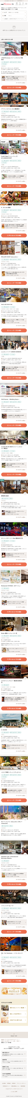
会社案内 (4, 1083)
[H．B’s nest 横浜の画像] (14, 198)
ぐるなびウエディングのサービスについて (13, 1088)
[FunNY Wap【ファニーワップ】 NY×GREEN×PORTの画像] (14, 147)
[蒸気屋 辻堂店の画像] (14, 487)
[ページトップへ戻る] (14, 1035)
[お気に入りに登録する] (25, 55)
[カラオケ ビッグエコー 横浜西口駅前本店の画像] (14, 672)
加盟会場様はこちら (15, 1086)
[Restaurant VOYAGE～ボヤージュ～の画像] (14, 577)
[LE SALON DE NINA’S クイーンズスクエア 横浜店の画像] (14, 438)
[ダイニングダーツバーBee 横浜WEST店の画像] (14, 529)
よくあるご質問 (14, 1091)
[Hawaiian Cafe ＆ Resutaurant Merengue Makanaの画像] (14, 847)
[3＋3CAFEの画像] (14, 721)
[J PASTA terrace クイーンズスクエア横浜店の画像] (14, 49)
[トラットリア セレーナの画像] (14, 896)
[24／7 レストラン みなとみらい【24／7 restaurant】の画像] (14, 813)
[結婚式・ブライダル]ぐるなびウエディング (9, 1039)
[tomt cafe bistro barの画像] (14, 295)
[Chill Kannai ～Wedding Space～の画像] (14, 390)
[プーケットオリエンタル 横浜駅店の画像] (14, 100)
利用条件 (14, 1083)
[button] (14, 1054)
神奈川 (18, 1041)
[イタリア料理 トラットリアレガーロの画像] (14, 763)
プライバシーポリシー (21, 1083)
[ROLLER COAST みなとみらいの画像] (14, 248)
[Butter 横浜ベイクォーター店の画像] (14, 624)
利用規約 (9, 1083)
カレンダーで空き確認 (14, 87)
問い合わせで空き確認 (14, 235)
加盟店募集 (23, 1086)
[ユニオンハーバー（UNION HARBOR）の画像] (14, 343)
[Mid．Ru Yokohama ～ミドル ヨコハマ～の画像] (14, 944)
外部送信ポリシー (6, 1086)
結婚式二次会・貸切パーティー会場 (8, 1041)
